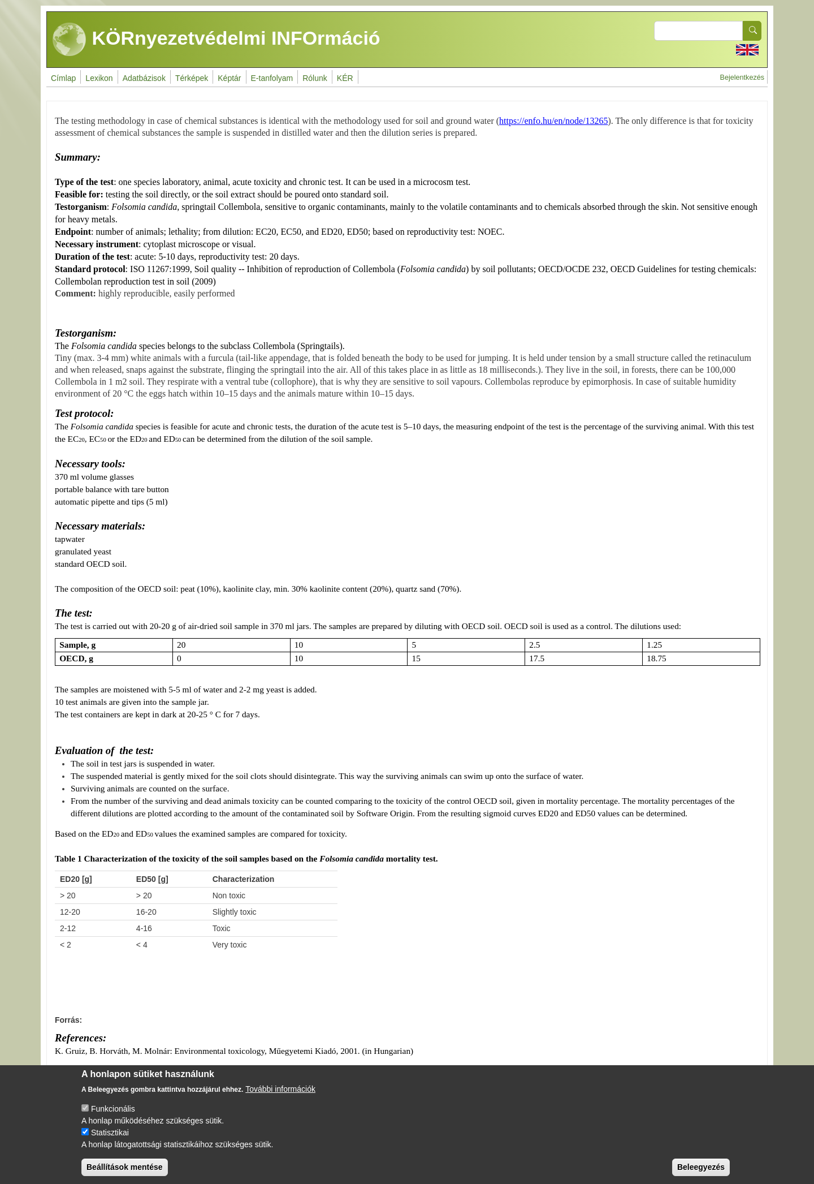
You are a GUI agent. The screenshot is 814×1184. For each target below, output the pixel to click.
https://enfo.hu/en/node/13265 (553, 121)
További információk (280, 1096)
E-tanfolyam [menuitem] (272, 78)
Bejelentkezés (742, 77)
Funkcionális (113, 1116)
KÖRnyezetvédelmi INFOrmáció (216, 40)
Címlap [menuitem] (63, 78)
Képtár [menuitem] (229, 78)
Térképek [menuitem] (191, 78)
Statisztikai (110, 1140)
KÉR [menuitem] (345, 78)
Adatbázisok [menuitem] (144, 78)
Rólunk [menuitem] (314, 78)
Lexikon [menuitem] (98, 78)
